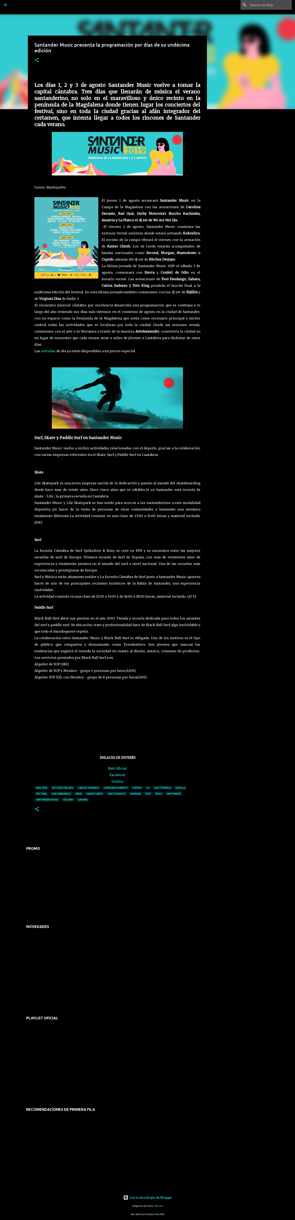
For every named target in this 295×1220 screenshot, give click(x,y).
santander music (47, 799)
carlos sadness (88, 787)
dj (148, 787)
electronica (162, 787)
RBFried (158, 1206)
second (68, 799)
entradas (48, 351)
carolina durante (116, 787)
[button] (36, 60)
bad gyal (42, 787)
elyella (180, 787)
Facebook (117, 775)
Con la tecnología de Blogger (147, 1197)
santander (174, 793)
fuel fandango (61, 793)
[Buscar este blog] (270, 5)
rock (158, 793)
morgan (135, 793)
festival (41, 793)
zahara (82, 799)
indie (79, 793)
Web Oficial (117, 768)
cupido (137, 787)
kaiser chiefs (94, 793)
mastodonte (117, 793)
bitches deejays (62, 787)
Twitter (117, 781)
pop (148, 793)
